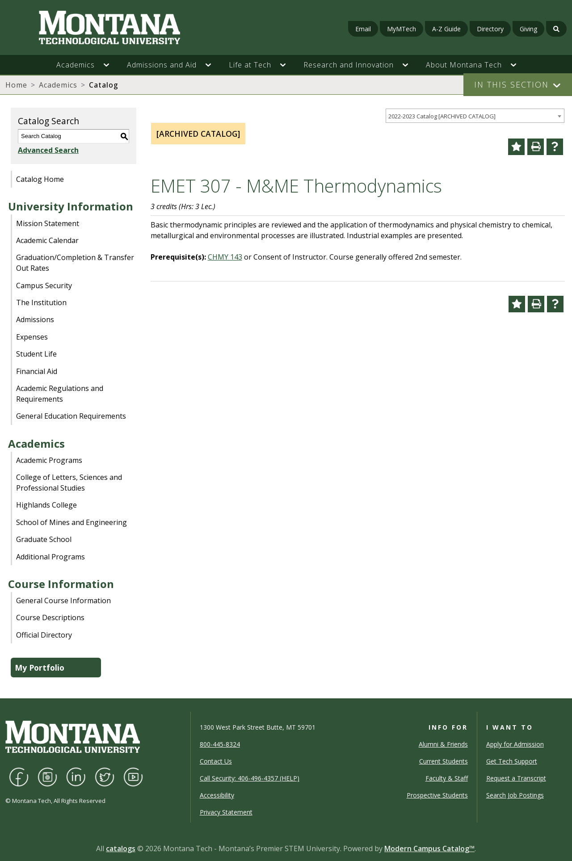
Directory (490, 29)
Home (16, 85)
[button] (111, 65)
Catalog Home (40, 179)
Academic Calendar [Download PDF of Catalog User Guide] (47, 240)
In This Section (511, 84)
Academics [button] (75, 65)
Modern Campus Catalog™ (429, 848)
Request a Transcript (516, 778)
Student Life (36, 354)
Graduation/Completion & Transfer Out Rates (75, 262)
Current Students (443, 761)
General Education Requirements (71, 416)
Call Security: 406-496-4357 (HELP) (249, 778)
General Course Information (63, 600)
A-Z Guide (446, 29)
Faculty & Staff (446, 778)
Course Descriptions (50, 617)
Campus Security (44, 285)
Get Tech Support (511, 761)
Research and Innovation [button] (348, 65)
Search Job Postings (515, 795)
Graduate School (44, 539)
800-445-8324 (220, 744)
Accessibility (217, 795)
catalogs (120, 848)
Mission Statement (47, 223)
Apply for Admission (515, 744)
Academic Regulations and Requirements (59, 393)
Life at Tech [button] (250, 65)
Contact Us (216, 761)
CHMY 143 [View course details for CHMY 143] (225, 257)
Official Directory (44, 635)
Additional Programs (50, 557)
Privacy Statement (226, 812)
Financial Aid (36, 371)
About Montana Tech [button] (464, 65)
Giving (528, 29)
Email (363, 29)
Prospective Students (437, 795)
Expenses (32, 337)
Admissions (35, 319)
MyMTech (401, 29)
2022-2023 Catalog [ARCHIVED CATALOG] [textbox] (442, 116)
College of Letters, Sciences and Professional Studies (69, 482)
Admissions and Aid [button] (162, 65)
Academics (58, 85)
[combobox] (475, 116)
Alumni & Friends (443, 744)
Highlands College (46, 505)
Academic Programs (49, 460)
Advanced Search (48, 150)
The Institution (41, 302)
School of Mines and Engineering (71, 522)
